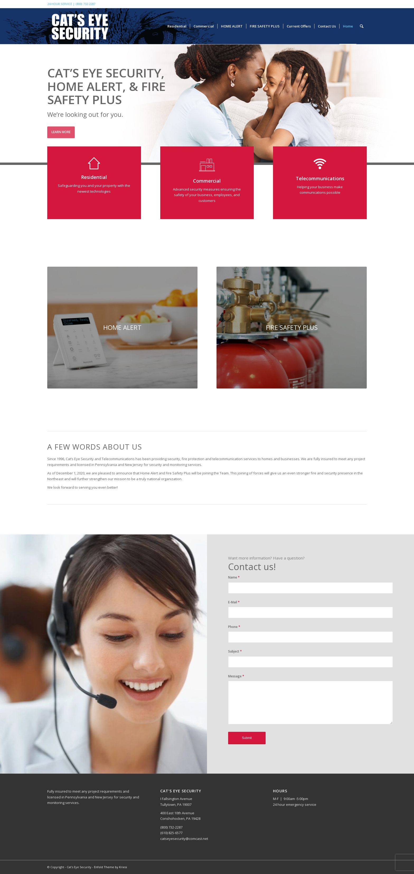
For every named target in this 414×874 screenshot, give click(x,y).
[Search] (361, 26)
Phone (234, 627)
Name (234, 577)
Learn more (60, 130)
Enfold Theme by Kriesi (110, 867)
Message (236, 676)
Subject (235, 651)
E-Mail (234, 602)
